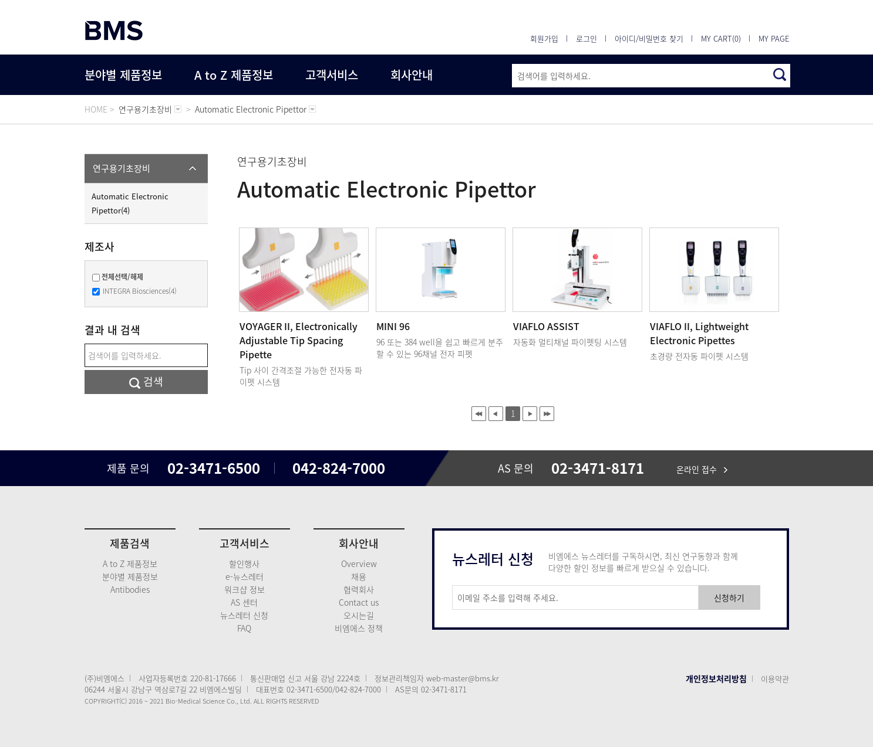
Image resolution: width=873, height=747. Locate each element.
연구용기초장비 (121, 168)
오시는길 (358, 615)
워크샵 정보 (244, 589)
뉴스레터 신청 (244, 615)
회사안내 (411, 74)
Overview (359, 563)
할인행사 (244, 563)
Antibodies (130, 589)
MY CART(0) (721, 38)
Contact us (359, 602)
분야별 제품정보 (123, 74)
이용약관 (775, 678)
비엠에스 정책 (359, 628)
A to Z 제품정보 (233, 74)
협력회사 (358, 589)
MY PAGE (774, 38)
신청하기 (729, 597)
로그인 (586, 38)
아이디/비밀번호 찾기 (649, 38)
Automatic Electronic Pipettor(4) (130, 203)
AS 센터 (244, 602)
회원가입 (544, 38)
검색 (146, 381)
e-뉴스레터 (244, 576)
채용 (358, 576)
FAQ (244, 628)
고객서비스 (331, 74)
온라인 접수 (701, 469)
